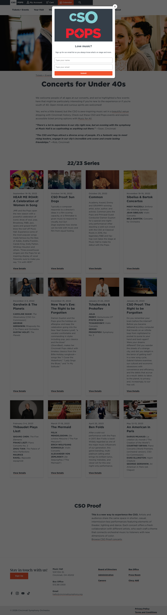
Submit (83, 73)
